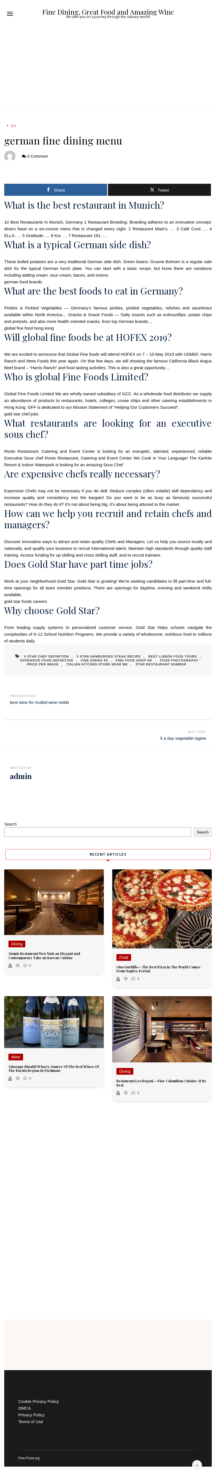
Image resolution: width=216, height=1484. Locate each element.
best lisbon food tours (172, 656)
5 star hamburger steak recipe (109, 656)
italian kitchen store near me (97, 664)
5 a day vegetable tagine (183, 738)
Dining (16, 944)
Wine (15, 1057)
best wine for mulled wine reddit (39, 702)
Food (123, 957)
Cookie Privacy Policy (38, 1401)
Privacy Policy (31, 1414)
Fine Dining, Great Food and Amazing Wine (108, 11)
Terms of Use (30, 1421)
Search (10, 824)
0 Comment (37, 156)
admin (21, 776)
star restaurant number (161, 664)
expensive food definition (46, 660)
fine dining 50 (94, 660)
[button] (10, 13)
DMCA (24, 1408)
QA (13, 125)
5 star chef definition (46, 656)
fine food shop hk (134, 660)
